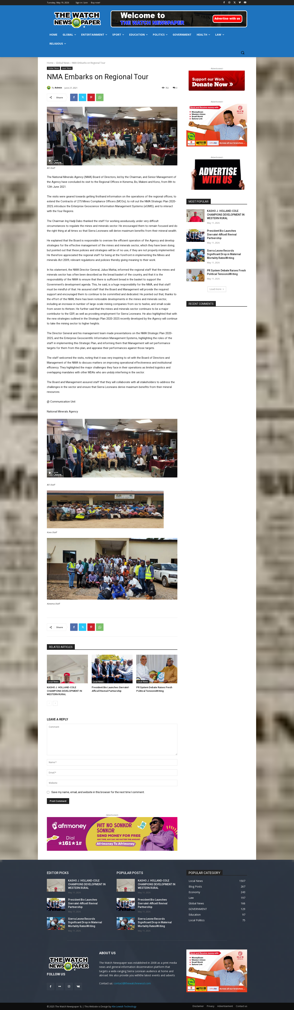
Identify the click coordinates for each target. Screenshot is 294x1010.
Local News (67, 68)
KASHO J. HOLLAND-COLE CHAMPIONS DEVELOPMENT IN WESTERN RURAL (64, 690)
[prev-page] (49, 703)
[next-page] (55, 703)
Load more (217, 289)
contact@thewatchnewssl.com (132, 983)
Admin (58, 87)
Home (50, 62)
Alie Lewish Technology (124, 1006)
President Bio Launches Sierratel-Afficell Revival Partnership (222, 234)
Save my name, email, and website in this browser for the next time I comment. (98, 792)
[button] (242, 52)
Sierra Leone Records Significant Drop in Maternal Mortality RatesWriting (224, 254)
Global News (62, 62)
